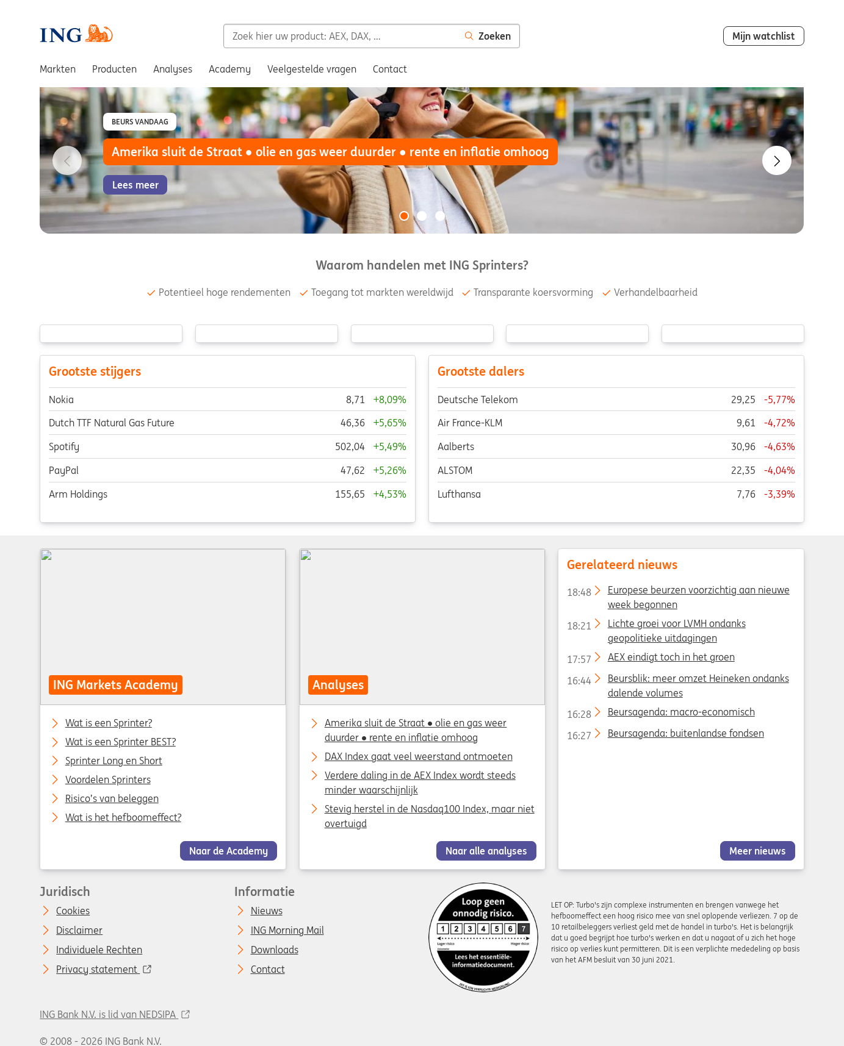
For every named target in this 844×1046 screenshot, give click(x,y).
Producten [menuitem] (114, 69)
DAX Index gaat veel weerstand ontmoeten (418, 756)
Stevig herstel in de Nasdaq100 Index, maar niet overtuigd (429, 816)
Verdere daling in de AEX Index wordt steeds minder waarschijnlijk (419, 782)
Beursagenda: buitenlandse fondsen (665, 735)
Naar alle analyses (486, 851)
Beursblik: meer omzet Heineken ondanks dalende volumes (678, 681)
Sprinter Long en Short (113, 761)
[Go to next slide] (777, 160)
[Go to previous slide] (67, 160)
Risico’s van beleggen (112, 798)
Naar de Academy (228, 851)
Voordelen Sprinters (108, 780)
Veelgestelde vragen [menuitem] (311, 69)
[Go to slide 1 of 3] (404, 216)
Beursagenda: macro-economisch (661, 714)
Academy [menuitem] (230, 69)
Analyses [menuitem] (172, 69)
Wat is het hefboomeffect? (123, 817)
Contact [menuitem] (390, 69)
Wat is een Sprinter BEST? (120, 742)
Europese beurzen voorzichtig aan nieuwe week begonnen (678, 592)
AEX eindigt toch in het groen (651, 659)
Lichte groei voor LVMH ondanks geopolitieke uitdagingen (656, 626)
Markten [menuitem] (58, 69)
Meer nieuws (757, 851)
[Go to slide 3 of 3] (440, 216)
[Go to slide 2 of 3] (422, 216)
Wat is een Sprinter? (108, 723)
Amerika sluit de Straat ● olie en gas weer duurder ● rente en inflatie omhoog (415, 730)
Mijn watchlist (763, 36)
